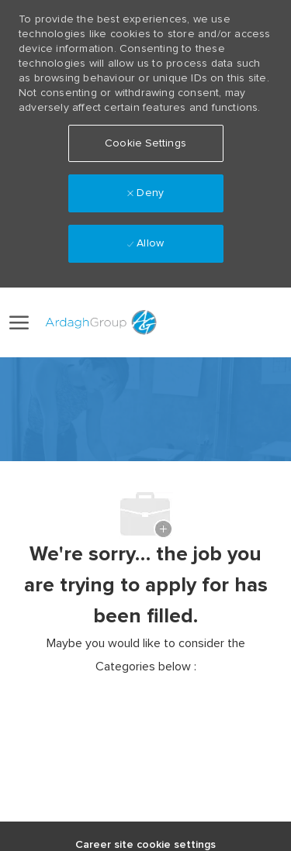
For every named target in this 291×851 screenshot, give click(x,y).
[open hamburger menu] (19, 322)
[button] (218, 322)
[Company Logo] (98, 322)
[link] (184, 322)
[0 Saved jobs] (261, 323)
